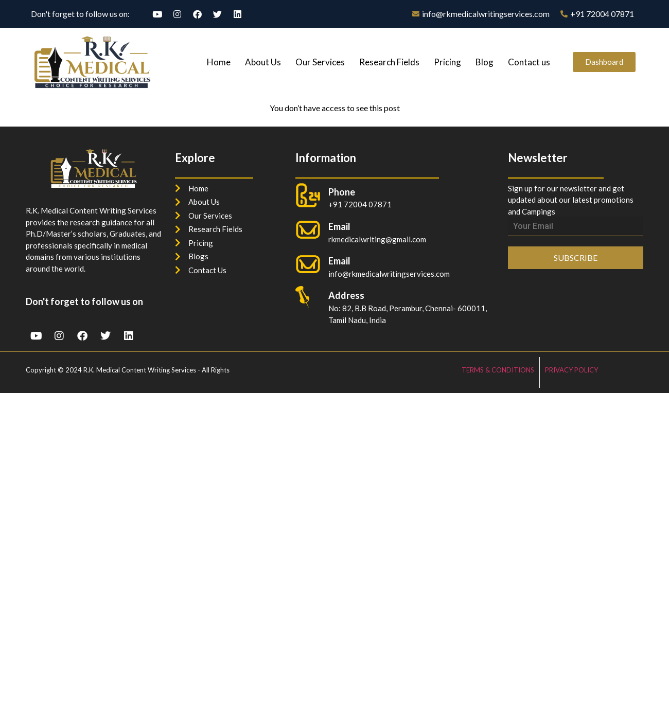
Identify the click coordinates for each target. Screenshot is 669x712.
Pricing (447, 62)
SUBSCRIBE (575, 257)
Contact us (529, 62)
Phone (341, 192)
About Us (263, 62)
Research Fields (389, 62)
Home (219, 62)
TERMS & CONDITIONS (498, 370)
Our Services (320, 62)
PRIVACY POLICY (571, 370)
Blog (485, 62)
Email (339, 260)
